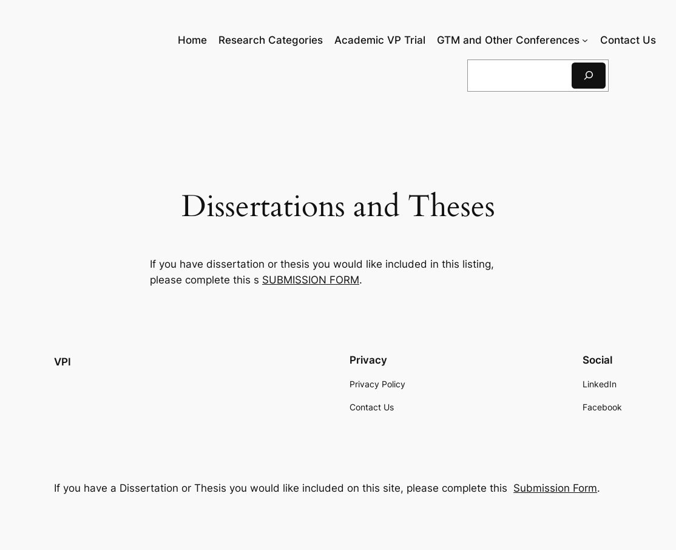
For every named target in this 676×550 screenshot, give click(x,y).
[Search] (589, 76)
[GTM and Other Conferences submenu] (585, 40)
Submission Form (555, 488)
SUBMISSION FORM (310, 280)
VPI (62, 362)
